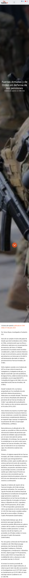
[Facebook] (21, 1)
